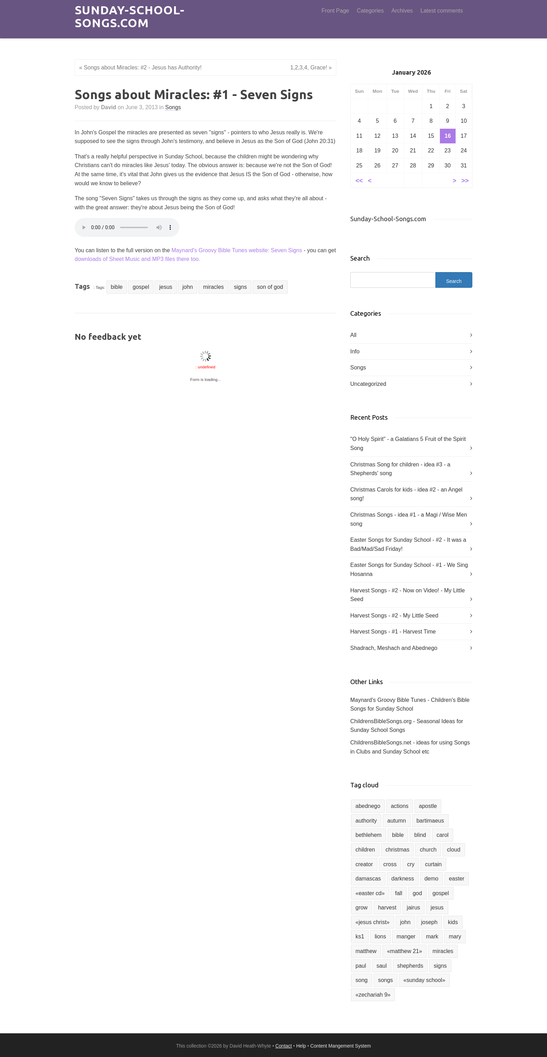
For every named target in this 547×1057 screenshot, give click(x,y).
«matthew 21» (404, 951)
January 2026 (411, 72)
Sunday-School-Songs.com (130, 16)
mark (432, 936)
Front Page (335, 11)
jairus (413, 907)
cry (410, 864)
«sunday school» (424, 980)
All (353, 335)
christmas (397, 850)
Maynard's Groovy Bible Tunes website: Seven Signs (237, 250)
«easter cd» (370, 893)
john (187, 287)
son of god (270, 287)
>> (465, 180)
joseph (429, 922)
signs (240, 287)
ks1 (359, 936)
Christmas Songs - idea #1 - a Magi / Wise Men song (408, 519)
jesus (165, 287)
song (361, 980)
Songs (173, 107)
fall (398, 893)
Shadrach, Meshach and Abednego (393, 648)
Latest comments (441, 11)
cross (390, 864)
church (428, 850)
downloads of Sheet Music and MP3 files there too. (137, 259)
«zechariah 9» (372, 995)
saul (381, 966)
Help (301, 1046)
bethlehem (368, 835)
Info (355, 351)
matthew (365, 951)
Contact (283, 1046)
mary (455, 936)
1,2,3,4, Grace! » (311, 67)
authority (366, 821)
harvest (387, 907)
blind (420, 835)
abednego (367, 806)
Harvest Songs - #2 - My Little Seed (394, 616)
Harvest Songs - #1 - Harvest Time (393, 632)
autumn (396, 821)
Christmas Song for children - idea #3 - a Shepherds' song (400, 469)
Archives (402, 11)
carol (442, 835)
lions (380, 936)
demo (432, 879)
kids (453, 922)
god (417, 893)
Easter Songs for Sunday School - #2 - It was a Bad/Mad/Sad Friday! (408, 544)
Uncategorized (368, 384)
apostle (428, 806)
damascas (368, 879)
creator (364, 864)
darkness (402, 879)
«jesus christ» (372, 922)
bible (117, 287)
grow (361, 907)
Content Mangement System (340, 1046)
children (365, 850)
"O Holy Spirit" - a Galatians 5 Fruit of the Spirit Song (408, 443)
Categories (370, 11)
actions (400, 806)
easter (456, 879)
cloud (453, 850)
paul (360, 966)
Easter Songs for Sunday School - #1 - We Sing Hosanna (409, 569)
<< (359, 180)
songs (385, 980)
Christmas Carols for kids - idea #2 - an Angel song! (406, 494)
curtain (433, 864)
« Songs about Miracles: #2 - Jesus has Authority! (140, 67)
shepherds (410, 966)
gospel (141, 287)
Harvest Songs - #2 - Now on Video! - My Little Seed (407, 594)
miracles (213, 287)
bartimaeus (430, 821)
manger (406, 936)
